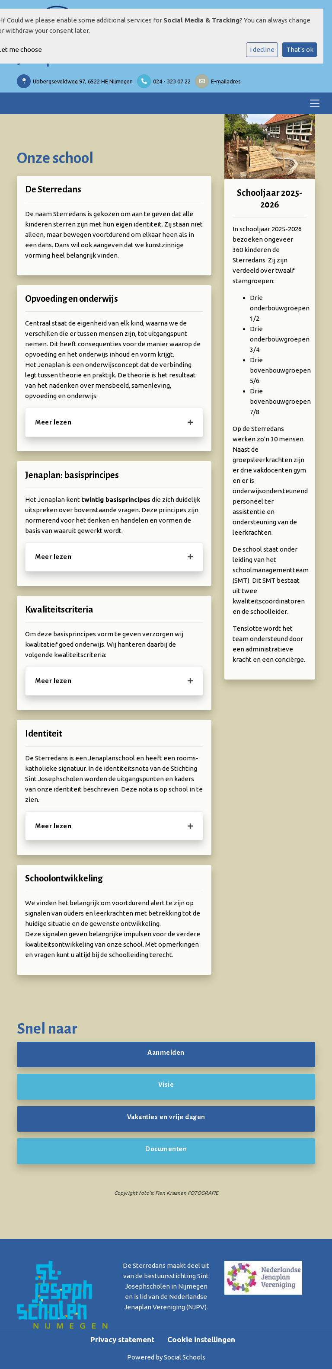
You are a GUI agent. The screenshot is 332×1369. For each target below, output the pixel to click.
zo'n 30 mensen (280, 439)
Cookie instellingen (201, 1339)
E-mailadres (226, 81)
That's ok (299, 49)
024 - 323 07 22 (172, 81)
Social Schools (184, 1357)
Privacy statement (122, 1339)
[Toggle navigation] (315, 103)
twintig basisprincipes (115, 499)
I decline (262, 49)
